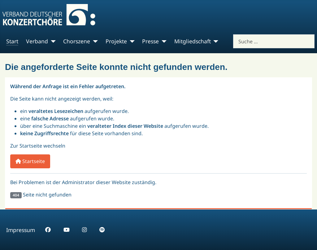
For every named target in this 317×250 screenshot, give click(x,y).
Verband (37, 41)
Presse (150, 41)
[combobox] (274, 41)
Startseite (30, 161)
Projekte (116, 41)
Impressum (20, 230)
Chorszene (76, 41)
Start (12, 41)
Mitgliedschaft (192, 41)
